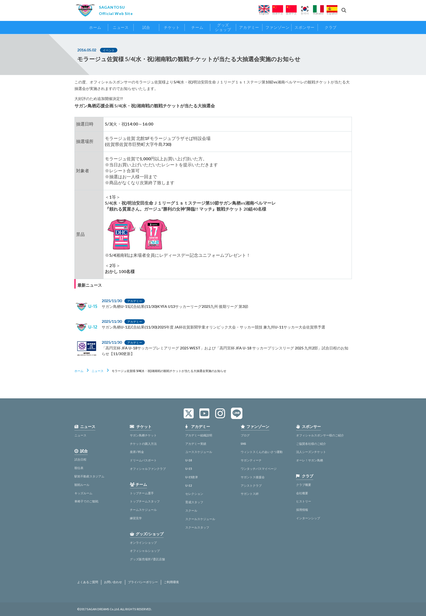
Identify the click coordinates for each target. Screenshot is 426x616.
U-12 (188, 485)
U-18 (188, 460)
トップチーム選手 (142, 493)
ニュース (98, 371)
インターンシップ (308, 518)
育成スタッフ (194, 502)
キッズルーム (83, 493)
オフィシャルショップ (145, 550)
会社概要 (302, 493)
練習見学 (136, 518)
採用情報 (302, 509)
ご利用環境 (171, 582)
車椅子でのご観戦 (86, 501)
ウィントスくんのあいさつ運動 (262, 452)
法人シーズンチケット (311, 452)
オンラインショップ (143, 542)
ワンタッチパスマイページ (259, 468)
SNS (243, 443)
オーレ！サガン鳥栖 (309, 460)
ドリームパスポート (143, 460)
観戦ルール (81, 484)
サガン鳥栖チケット (143, 435)
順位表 (78, 468)
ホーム (78, 371)
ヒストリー (303, 501)
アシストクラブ (251, 485)
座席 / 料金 (137, 452)
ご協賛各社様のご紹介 (311, 443)
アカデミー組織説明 (198, 435)
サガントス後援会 (253, 477)
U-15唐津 (191, 477)
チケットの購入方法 (143, 443)
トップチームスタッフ (145, 501)
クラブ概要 (303, 484)
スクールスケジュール (200, 519)
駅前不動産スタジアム (89, 476)
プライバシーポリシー (143, 582)
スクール (191, 510)
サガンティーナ (251, 460)
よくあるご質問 (87, 582)
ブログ (245, 435)
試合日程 (80, 459)
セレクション (194, 493)
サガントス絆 (250, 493)
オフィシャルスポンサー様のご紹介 (320, 435)
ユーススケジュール (198, 452)
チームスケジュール (143, 509)
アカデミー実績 (195, 443)
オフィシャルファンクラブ (148, 468)
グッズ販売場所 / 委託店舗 (147, 559)
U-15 (188, 468)
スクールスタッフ (197, 527)
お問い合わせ (113, 582)
